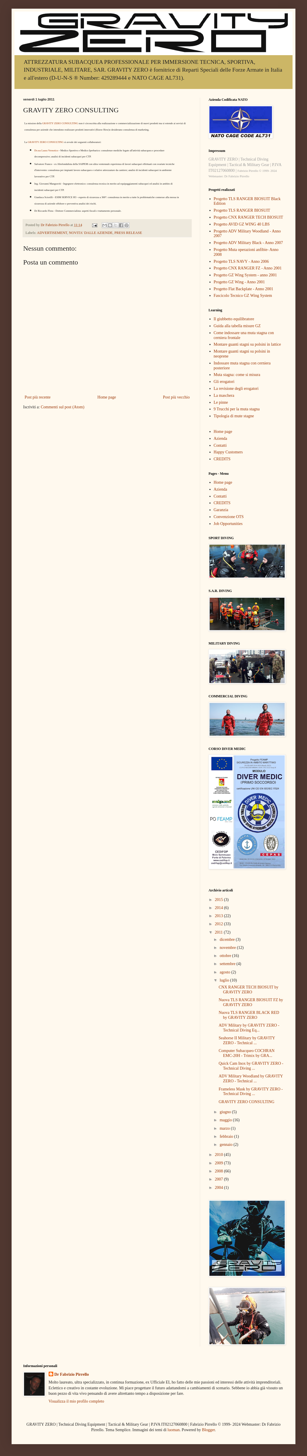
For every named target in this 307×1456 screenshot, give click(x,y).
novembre (228, 947)
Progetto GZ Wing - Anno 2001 (239, 282)
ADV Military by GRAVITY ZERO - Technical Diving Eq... (249, 1027)
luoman (173, 1430)
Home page (106, 397)
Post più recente (37, 397)
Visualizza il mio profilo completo (76, 1401)
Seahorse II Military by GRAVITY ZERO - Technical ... (247, 1040)
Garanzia (221, 510)
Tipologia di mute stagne (234, 416)
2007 (219, 1179)
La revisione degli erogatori (236, 388)
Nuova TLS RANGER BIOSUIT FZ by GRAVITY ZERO (251, 1002)
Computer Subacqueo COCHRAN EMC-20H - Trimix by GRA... (247, 1053)
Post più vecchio (176, 397)
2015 (219, 900)
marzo (225, 1128)
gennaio (226, 1144)
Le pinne (221, 402)
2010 (219, 1154)
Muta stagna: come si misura (237, 375)
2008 (219, 1171)
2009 (219, 1163)
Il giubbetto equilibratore (234, 319)
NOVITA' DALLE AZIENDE (91, 233)
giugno (226, 1112)
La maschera (224, 395)
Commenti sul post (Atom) (63, 407)
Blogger (208, 1430)
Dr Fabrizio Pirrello (71, 1374)
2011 (219, 932)
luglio (225, 980)
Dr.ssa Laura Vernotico (46, 150)
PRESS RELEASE (128, 233)
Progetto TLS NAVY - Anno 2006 (241, 261)
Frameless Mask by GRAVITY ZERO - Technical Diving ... (251, 1091)
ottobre (226, 956)
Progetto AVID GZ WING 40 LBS (242, 224)
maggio (226, 1120)
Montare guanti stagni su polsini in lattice (247, 344)
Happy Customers (228, 452)
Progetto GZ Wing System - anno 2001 (245, 275)
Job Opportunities (228, 524)
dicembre (228, 939)
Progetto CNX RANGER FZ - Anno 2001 (248, 268)
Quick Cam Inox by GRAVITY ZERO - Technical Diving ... (251, 1065)
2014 (219, 908)
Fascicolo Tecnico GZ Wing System (243, 295)
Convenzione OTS (229, 517)
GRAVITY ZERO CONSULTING (60, 123)
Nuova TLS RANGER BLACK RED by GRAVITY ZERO (249, 1015)
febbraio (227, 1136)
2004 (219, 1187)
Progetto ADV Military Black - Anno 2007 (248, 243)
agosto (225, 972)
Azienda (220, 438)
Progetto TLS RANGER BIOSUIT (242, 210)
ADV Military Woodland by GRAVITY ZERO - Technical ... (251, 1078)
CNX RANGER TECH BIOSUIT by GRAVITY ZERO (248, 989)
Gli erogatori (224, 381)
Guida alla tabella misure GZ (237, 326)
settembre (228, 964)
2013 (219, 916)
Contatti (220, 445)
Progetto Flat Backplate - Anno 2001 (243, 289)
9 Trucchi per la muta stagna (237, 409)
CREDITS (222, 459)
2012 (219, 924)
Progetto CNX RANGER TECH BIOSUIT (248, 217)
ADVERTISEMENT (52, 233)
